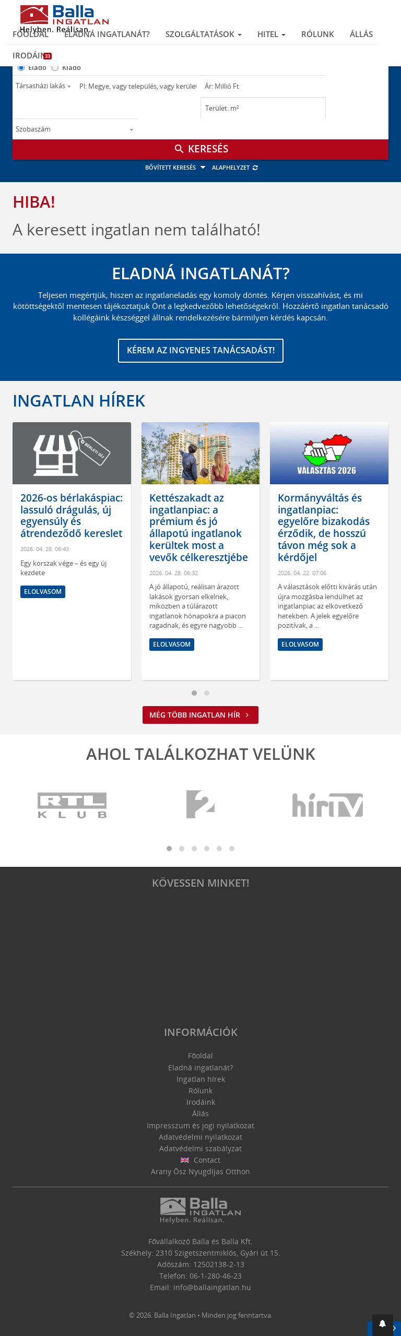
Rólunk (317, 34)
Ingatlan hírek (79, 400)
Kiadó (71, 67)
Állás (361, 34)
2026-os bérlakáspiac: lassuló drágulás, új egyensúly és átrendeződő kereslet (71, 515)
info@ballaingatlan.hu (212, 1287)
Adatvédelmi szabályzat (200, 1148)
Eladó (37, 67)
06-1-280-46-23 (216, 1276)
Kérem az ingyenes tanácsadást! (201, 350)
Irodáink (32, 55)
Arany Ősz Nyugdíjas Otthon (200, 1171)
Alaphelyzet (235, 167)
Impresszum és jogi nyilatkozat (200, 1125)
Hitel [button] (271, 34)
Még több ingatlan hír (200, 715)
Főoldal (31, 34)
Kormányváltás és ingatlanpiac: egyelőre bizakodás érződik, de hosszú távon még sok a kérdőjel (324, 527)
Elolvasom (43, 591)
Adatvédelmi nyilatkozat (200, 1137)
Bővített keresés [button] (176, 167)
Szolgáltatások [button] (204, 34)
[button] (382, 1325)
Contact (201, 1160)
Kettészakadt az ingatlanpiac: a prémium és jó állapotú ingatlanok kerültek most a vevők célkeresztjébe (198, 527)
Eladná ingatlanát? (107, 34)
